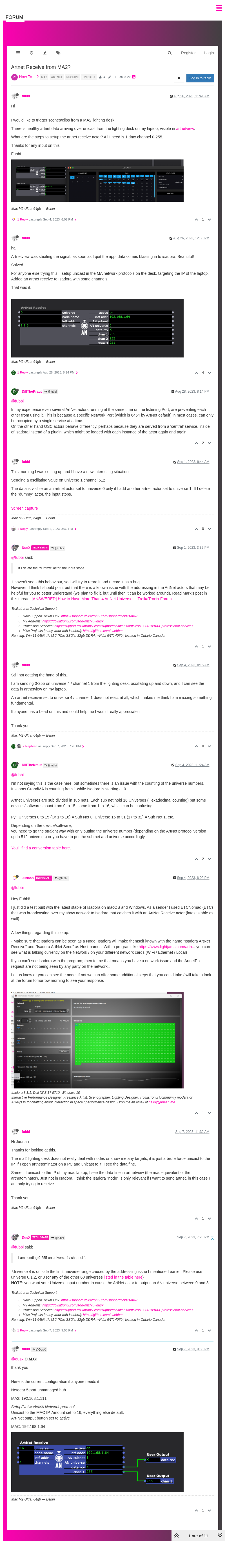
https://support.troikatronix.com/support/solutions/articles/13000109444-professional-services (123, 620)
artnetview (185, 123)
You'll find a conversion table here (40, 842)
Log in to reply (200, 73)
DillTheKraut (32, 386)
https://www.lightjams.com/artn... (167, 941)
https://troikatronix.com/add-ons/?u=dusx (73, 616)
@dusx (17, 1353)
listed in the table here (123, 1271)
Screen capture (24, 502)
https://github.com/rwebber (103, 625)
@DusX (39, 1344)
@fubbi (50, 386)
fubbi (26, 91)
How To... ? (29, 71)
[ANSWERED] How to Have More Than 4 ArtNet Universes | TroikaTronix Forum (102, 593)
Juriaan (28, 872)
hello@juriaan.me (162, 1097)
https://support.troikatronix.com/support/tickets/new (99, 611)
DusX (26, 542)
